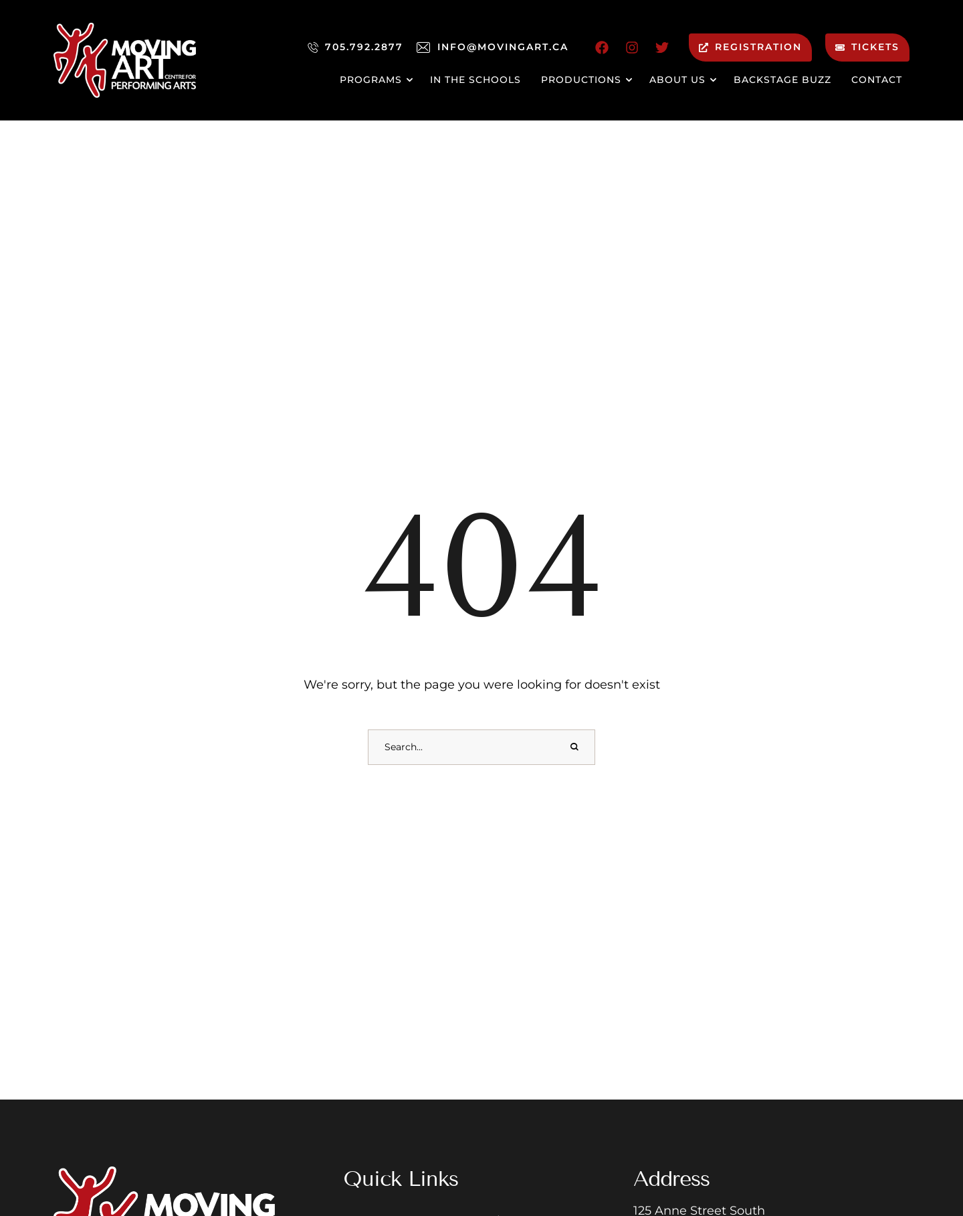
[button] (925, 1151)
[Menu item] (375, 80)
